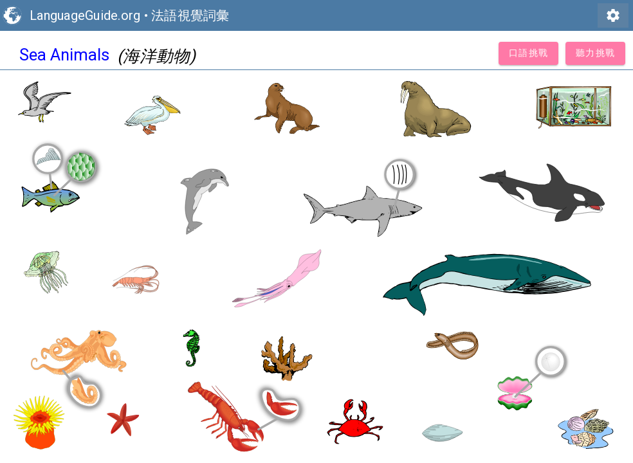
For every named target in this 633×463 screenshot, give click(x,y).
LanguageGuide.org (85, 15)
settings (613, 15)
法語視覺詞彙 (190, 15)
